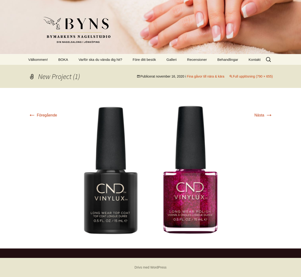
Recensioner (197, 60)
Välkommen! (38, 60)
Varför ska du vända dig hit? (100, 60)
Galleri (171, 60)
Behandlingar (227, 60)
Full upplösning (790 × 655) (253, 76)
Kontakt (255, 60)
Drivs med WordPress (150, 267)
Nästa (263, 115)
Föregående (42, 115)
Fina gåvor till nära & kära (205, 76)
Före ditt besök (144, 60)
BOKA (63, 60)
